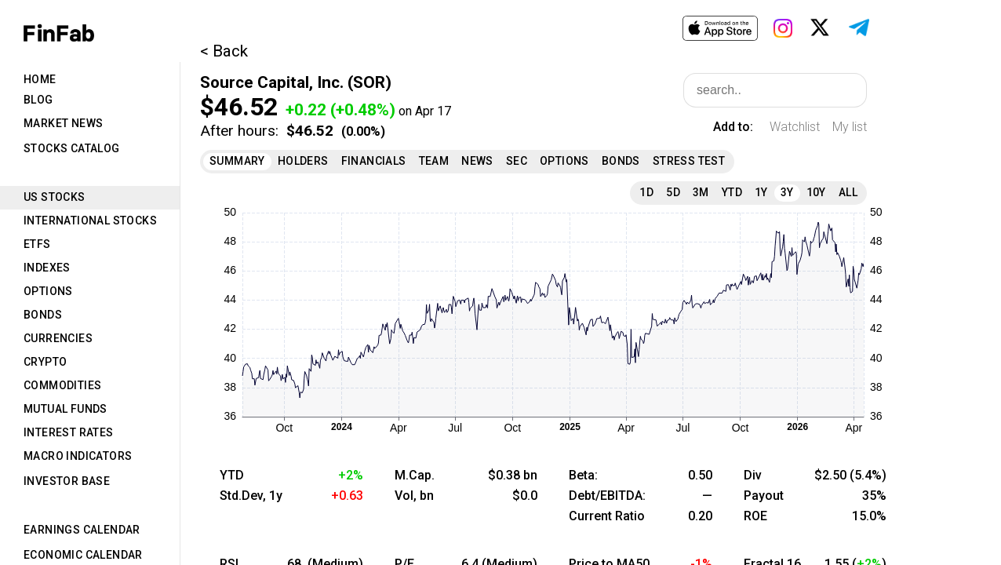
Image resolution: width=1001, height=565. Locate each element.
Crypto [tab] (45, 361)
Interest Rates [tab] (69, 432)
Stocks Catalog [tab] (72, 148)
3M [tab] (701, 192)
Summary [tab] (237, 161)
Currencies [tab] (58, 338)
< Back (224, 51)
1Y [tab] (761, 192)
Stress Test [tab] (689, 161)
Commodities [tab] (62, 385)
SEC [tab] (516, 161)
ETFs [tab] (37, 244)
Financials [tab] (373, 161)
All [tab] (848, 192)
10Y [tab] (816, 192)
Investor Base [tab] (67, 481)
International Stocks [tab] (90, 220)
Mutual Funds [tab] (65, 409)
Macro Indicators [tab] (78, 456)
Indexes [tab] (47, 267)
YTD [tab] (732, 192)
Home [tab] (40, 79)
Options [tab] (48, 291)
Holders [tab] (303, 161)
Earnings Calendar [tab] (82, 529)
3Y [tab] (787, 192)
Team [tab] (434, 161)
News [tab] (477, 161)
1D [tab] (646, 192)
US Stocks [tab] (55, 197)
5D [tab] (673, 192)
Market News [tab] (63, 123)
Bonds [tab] (43, 314)
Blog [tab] (38, 99)
